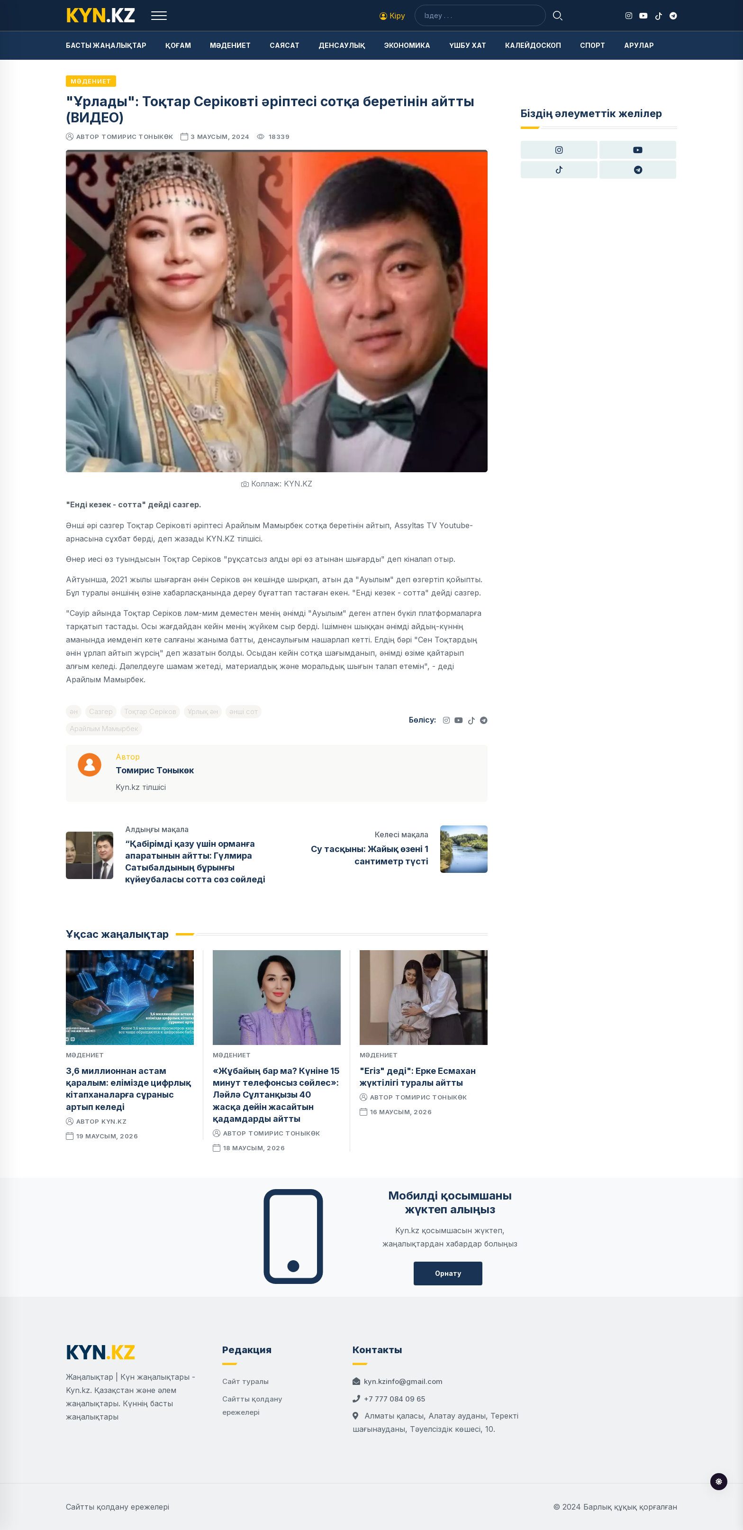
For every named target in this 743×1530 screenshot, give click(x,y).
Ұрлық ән (203, 711)
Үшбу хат (467, 45)
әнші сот (243, 711)
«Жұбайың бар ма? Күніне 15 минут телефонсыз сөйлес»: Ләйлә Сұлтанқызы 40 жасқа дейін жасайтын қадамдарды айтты (276, 1095)
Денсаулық (341, 45)
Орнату (448, 1273)
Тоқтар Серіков (150, 711)
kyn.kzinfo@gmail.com (403, 1381)
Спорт (592, 45)
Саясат (284, 45)
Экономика (407, 45)
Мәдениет (230, 45)
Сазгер (101, 711)
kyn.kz (114, 1121)
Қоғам (178, 45)
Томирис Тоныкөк (137, 136)
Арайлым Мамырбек (104, 728)
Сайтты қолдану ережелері (117, 1507)
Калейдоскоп (533, 45)
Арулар (639, 45)
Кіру (392, 15)
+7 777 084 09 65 (394, 1398)
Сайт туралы (245, 1381)
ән (74, 711)
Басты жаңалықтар (106, 45)
